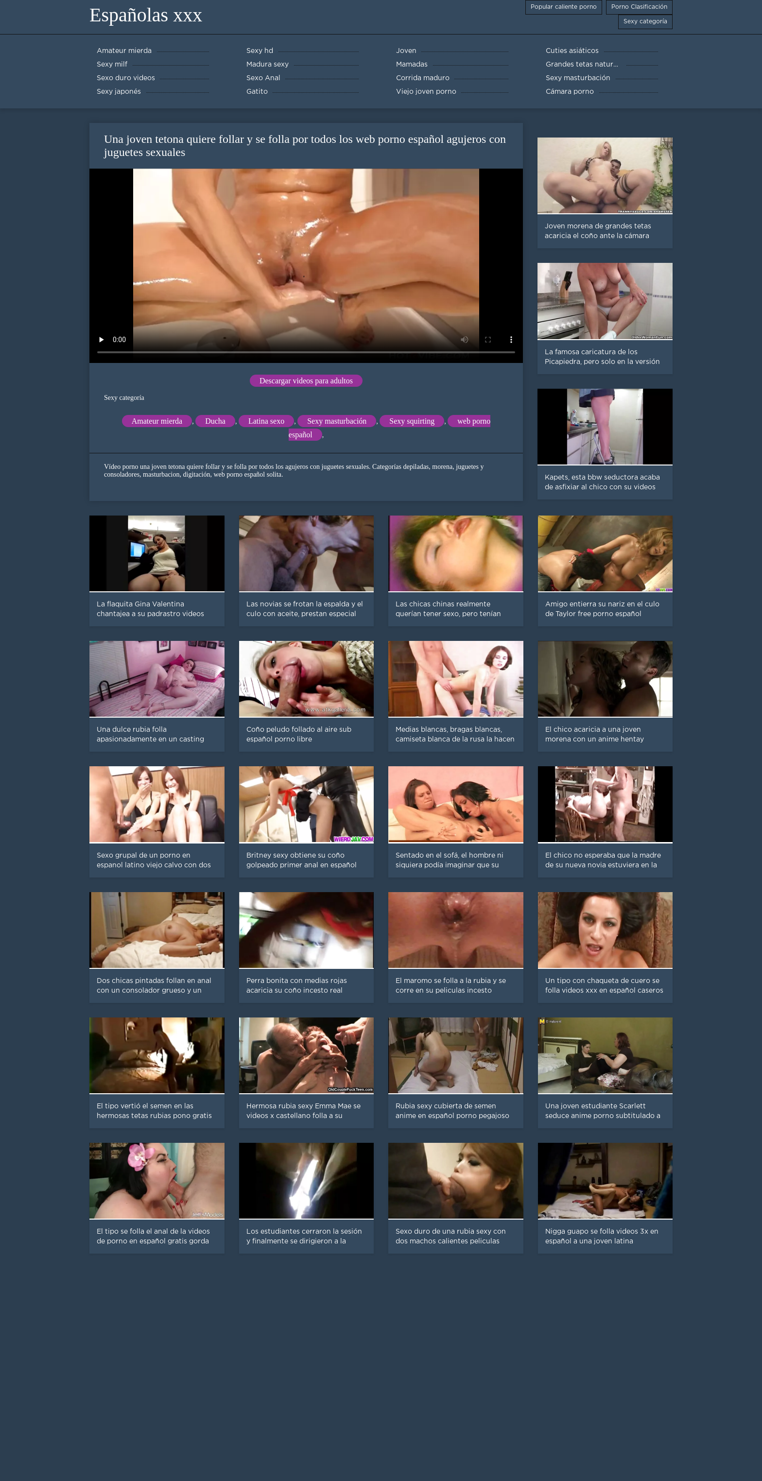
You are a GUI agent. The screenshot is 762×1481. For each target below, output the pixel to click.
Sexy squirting (411, 421)
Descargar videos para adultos (306, 381)
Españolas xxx (145, 15)
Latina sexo (266, 421)
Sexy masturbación (336, 421)
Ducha (215, 421)
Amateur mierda (157, 421)
